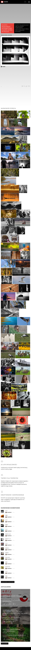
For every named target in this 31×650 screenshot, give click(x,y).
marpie (3, 66)
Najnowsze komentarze (10, 534)
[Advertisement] (15, 76)
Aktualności (6, 613)
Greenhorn (9, 538)
